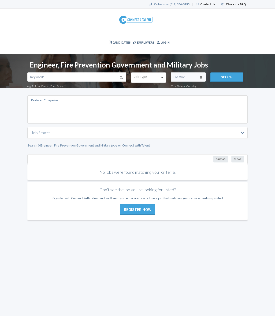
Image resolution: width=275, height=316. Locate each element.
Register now (137, 209)
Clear (238, 159)
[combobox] (148, 77)
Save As (221, 159)
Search (226, 77)
